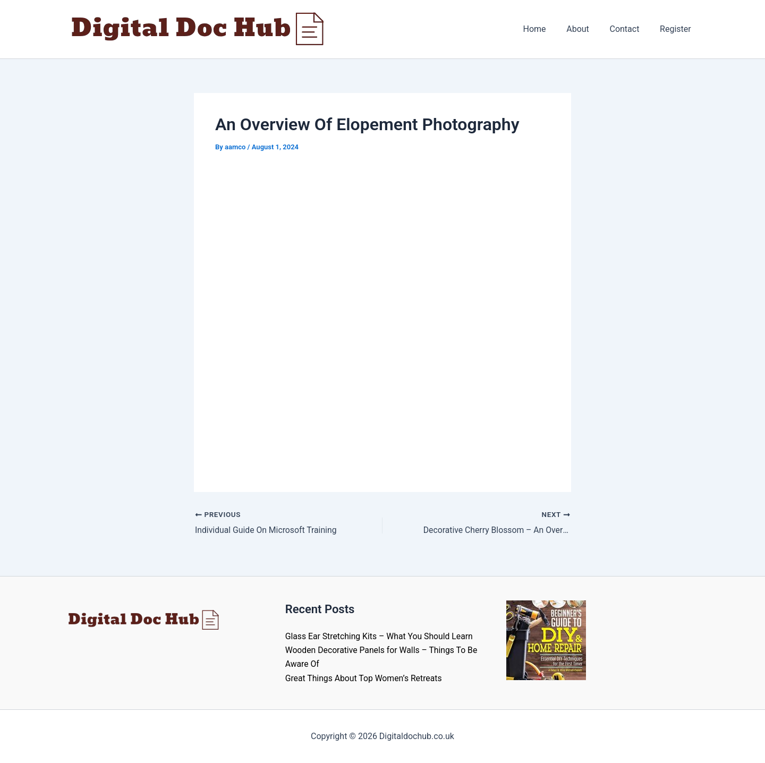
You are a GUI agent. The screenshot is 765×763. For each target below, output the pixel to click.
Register (677, 29)
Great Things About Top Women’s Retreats (365, 678)
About (586, 29)
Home (547, 29)
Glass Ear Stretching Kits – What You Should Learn (380, 636)
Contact (629, 29)
